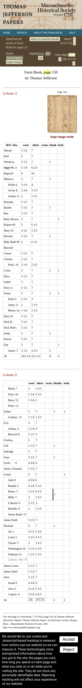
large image (14, 62)
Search (22, 32)
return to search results (45, 39)
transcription (14, 57)
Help (72, 32)
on (47, 53)
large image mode (62, 136)
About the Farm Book (48, 32)
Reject (68, 649)
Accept (69, 639)
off (40, 57)
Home (6, 32)
